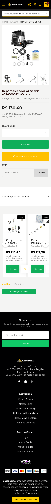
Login (26, 437)
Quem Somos (25, 399)
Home (5, 22)
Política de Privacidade (25, 413)
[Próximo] (45, 244)
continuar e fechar (25, 499)
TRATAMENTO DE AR (30, 22)
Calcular (41, 173)
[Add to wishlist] (25, 156)
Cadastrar (26, 343)
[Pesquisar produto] (46, 14)
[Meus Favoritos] (40, 4)
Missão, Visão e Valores (25, 418)
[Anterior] (5, 244)
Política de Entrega (25, 408)
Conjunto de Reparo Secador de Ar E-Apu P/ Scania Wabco (14, 241)
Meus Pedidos (25, 447)
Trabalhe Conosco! (25, 422)
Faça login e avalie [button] (19, 291)
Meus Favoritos (25, 451)
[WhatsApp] (29, 4)
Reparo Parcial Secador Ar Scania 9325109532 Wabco (38, 241)
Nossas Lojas (25, 404)
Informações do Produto (16, 196)
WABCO (14, 22)
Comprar (25, 144)
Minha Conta (25, 442)
